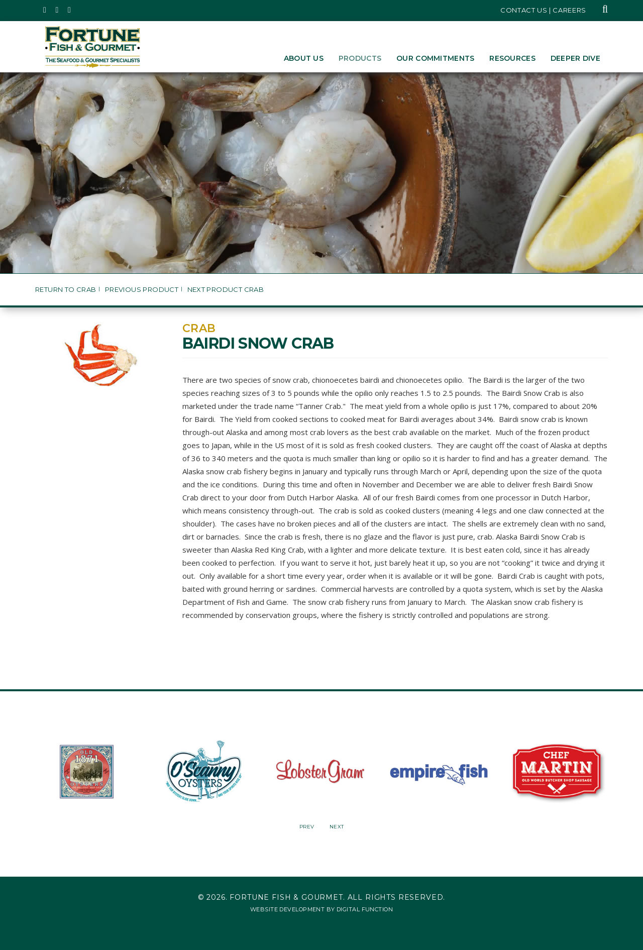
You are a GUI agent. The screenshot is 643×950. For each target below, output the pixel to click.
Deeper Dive (575, 58)
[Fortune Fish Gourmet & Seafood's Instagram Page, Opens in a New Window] (57, 10)
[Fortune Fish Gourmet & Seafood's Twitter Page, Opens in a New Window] (45, 10)
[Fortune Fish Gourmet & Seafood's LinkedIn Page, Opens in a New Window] (69, 10)
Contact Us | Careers (543, 10)
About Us (304, 58)
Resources (512, 58)
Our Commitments (435, 58)
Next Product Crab (225, 289)
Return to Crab (65, 289)
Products (360, 58)
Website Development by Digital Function (321, 909)
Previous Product (141, 289)
